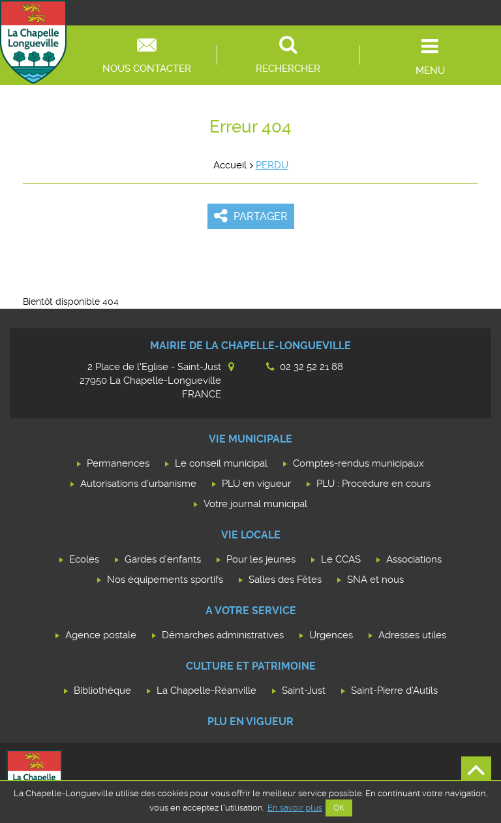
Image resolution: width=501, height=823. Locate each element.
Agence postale (100, 635)
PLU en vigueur (256, 483)
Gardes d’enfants (163, 559)
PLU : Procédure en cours (373, 483)
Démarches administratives (223, 635)
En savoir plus (294, 808)
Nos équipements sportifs (165, 579)
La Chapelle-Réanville (206, 690)
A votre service (250, 610)
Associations (414, 559)
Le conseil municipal (221, 463)
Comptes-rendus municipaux (358, 463)
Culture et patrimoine (251, 666)
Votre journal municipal (255, 504)
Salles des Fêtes (285, 579)
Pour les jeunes (261, 559)
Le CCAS (341, 559)
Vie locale (251, 535)
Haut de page (476, 771)
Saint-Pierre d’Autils (394, 690)
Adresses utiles (412, 635)
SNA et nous (375, 579)
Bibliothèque (102, 690)
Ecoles (84, 559)
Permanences (118, 463)
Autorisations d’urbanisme (138, 483)
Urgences (331, 635)
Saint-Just (304, 690)
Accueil (230, 165)
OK (338, 808)
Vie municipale (250, 439)
